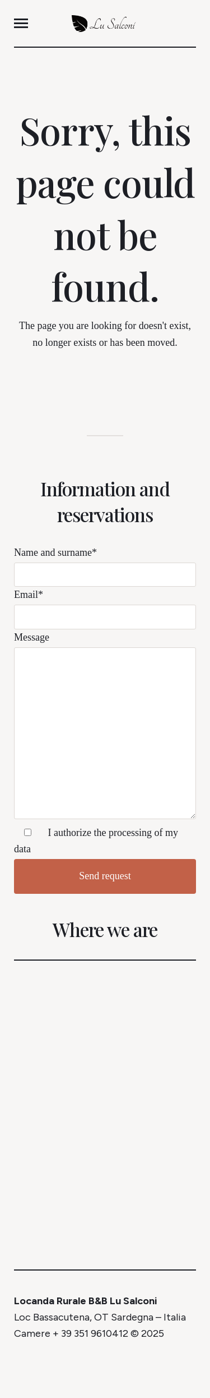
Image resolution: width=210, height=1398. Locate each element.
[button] (21, 23)
